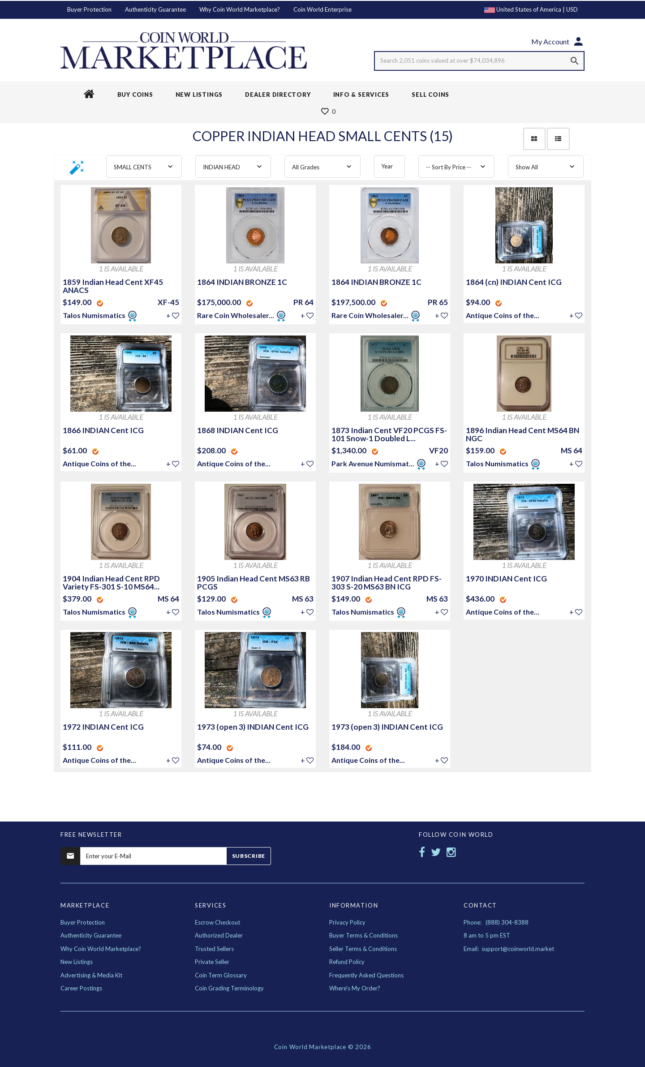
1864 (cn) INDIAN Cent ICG (514, 282)
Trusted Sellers (214, 948)
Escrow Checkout (217, 922)
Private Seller (212, 961)
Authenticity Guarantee (155, 9)
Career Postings (81, 988)
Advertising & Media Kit (91, 975)
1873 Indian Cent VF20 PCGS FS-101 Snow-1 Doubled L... (389, 434)
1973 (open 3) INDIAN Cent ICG (253, 726)
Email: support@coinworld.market (509, 948)
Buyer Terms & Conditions (363, 935)
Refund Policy (347, 961)
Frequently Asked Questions (366, 975)
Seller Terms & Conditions (363, 948)
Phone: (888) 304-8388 (496, 922)
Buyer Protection (89, 9)
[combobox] (144, 166)
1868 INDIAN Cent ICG (237, 430)
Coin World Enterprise (322, 9)
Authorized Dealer (219, 935)
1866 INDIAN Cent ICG (103, 430)
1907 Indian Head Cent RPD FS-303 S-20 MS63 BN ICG (386, 582)
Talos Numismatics (95, 315)
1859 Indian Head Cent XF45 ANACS (113, 286)
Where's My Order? (354, 988)
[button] (77, 170)
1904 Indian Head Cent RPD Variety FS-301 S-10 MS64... (111, 582)
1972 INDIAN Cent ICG (103, 726)
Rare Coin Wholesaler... (235, 315)
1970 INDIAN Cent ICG (506, 578)
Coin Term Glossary (221, 975)
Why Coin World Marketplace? (239, 9)
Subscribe (248, 855)
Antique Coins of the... (502, 315)
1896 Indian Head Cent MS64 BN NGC (522, 434)
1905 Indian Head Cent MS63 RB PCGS (253, 582)
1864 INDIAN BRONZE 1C (242, 282)
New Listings (76, 961)
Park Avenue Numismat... (372, 463)
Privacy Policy (347, 922)
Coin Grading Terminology (229, 988)
